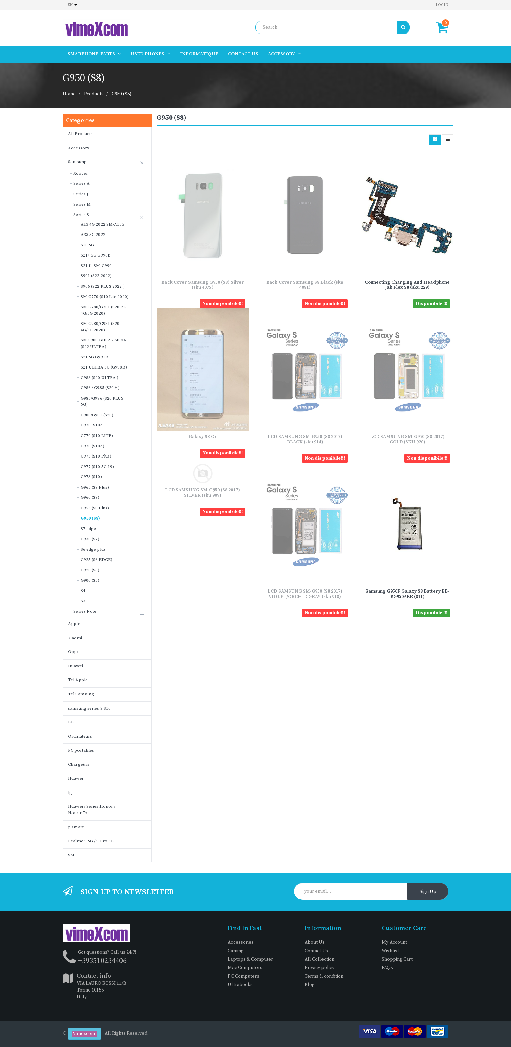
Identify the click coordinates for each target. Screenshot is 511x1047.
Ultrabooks (240, 985)
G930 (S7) (90, 539)
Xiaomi (75, 638)
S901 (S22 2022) (96, 276)
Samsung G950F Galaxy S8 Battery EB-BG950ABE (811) (407, 593)
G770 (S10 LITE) (97, 435)
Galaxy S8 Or (202, 436)
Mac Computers (245, 968)
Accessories (241, 942)
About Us (315, 942)
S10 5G (87, 245)
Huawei (75, 666)
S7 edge (88, 528)
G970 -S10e (92, 425)
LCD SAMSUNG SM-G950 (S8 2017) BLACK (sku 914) (305, 439)
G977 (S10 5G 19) (97, 466)
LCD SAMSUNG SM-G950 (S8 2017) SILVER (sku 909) (202, 492)
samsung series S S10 (89, 708)
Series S (81, 214)
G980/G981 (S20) (97, 415)
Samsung (77, 161)
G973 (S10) (91, 477)
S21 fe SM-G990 (96, 265)
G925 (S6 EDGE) (96, 559)
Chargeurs (78, 764)
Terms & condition (324, 976)
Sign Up (428, 892)
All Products (80, 133)
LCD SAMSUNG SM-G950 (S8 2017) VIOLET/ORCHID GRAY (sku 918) (305, 593)
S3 (83, 601)
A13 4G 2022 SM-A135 (102, 224)
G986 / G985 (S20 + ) (100, 388)
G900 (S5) (90, 580)
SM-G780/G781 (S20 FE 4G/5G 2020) (103, 310)
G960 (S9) (90, 497)
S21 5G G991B (94, 357)
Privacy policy (319, 968)
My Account (394, 942)
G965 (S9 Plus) (95, 487)
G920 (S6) (90, 570)
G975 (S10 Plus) (96, 456)
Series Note (84, 611)
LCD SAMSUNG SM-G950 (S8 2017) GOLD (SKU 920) (407, 439)
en (72, 4)
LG (71, 722)
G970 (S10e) (92, 446)
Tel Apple (78, 680)
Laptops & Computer (250, 959)
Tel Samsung (81, 694)
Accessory (78, 148)
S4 (83, 590)
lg (70, 792)
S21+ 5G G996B (96, 255)
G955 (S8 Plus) (95, 508)
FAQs (387, 968)
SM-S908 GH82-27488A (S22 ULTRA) (103, 343)
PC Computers (243, 976)
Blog (310, 985)
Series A (81, 183)
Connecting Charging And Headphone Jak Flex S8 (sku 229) (407, 284)
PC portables (81, 750)
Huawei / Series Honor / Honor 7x (91, 810)
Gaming (236, 951)
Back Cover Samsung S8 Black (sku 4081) (304, 284)
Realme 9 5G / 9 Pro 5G (91, 841)
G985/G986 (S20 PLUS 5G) (102, 401)
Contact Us (316, 951)
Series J (80, 194)
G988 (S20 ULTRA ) (99, 377)
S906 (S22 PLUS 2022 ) (103, 286)
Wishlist (390, 951)
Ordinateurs (80, 736)
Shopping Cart (397, 959)
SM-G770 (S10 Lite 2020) (105, 296)
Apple (74, 623)
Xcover (80, 173)
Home (69, 94)
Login (442, 4)
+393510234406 (102, 960)
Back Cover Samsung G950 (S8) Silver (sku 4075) (202, 284)
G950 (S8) (121, 94)
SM (71, 855)
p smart (76, 827)
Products (94, 94)
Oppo (74, 651)
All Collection (319, 959)
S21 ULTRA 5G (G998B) (104, 367)
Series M (82, 204)
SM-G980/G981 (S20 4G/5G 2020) (100, 327)
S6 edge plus (93, 549)
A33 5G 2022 (93, 234)
